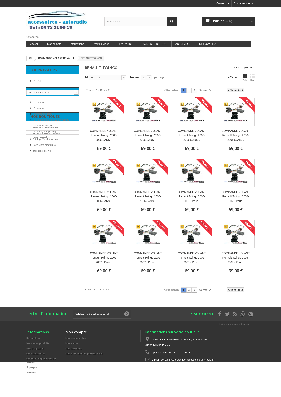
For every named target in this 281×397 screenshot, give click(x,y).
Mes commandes (75, 338)
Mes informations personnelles (84, 353)
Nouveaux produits (37, 343)
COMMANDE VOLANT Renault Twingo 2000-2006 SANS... (104, 135)
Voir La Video (101, 43)
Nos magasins (41, 148)
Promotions (33, 338)
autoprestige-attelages (45, 171)
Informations (77, 43)
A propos (38, 119)
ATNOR (37, 79)
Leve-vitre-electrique (44, 188)
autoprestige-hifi (42, 194)
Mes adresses (73, 348)
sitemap (31, 372)
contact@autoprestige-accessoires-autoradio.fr (187, 359)
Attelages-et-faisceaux (45, 183)
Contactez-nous (243, 3)
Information (43, 104)
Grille (245, 77)
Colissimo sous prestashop (234, 324)
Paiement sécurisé (43, 136)
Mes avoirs (71, 343)
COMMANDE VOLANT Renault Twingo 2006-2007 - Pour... (192, 196)
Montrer (135, 77)
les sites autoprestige (45, 142)
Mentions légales (42, 125)
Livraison (38, 113)
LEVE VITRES (126, 43)
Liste (252, 77)
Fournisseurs (43, 70)
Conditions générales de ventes (51, 130)
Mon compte (54, 43)
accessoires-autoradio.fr (46, 177)
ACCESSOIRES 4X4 (155, 43)
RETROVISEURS (209, 43)
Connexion (222, 3)
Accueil (34, 43)
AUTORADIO (182, 43)
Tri (86, 77)
